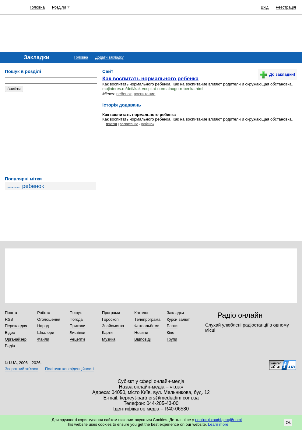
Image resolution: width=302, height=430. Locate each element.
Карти (107, 332)
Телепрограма (147, 319)
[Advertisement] (50, 134)
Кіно (170, 332)
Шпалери (45, 332)
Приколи (77, 325)
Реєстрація (286, 7)
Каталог (141, 312)
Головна (37, 7)
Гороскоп (110, 319)
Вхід (265, 7)
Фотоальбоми (146, 325)
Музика (108, 339)
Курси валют (178, 319)
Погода (76, 319)
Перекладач (16, 325)
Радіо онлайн (240, 315)
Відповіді (142, 339)
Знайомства (113, 325)
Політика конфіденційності (69, 369)
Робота (43, 312)
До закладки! (277, 74)
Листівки (77, 332)
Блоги (172, 325)
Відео (10, 332)
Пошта (11, 312)
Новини (141, 332)
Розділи (59, 7)
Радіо (10, 345)
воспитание (13, 187)
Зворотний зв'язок (21, 369)
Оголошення (48, 319)
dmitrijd (111, 124)
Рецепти (77, 339)
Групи (172, 339)
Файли (43, 339)
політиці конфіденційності (218, 419)
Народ (43, 325)
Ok (288, 422)
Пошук (76, 312)
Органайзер (15, 339)
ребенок (33, 186)
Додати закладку (109, 57)
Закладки (175, 312)
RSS (9, 319)
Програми (111, 312)
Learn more (218, 424)
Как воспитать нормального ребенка (150, 78)
